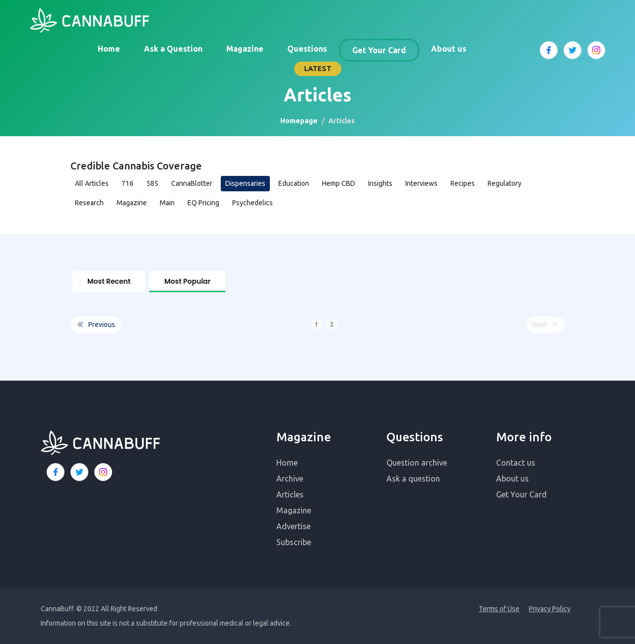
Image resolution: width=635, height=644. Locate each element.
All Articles (92, 183)
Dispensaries (245, 183)
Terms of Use (499, 608)
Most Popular (187, 281)
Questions (307, 48)
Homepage (299, 121)
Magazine (244, 48)
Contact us (515, 462)
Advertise (293, 525)
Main (167, 203)
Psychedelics (252, 203)
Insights (380, 183)
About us (448, 48)
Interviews (421, 183)
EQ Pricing (203, 203)
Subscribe (293, 541)
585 (152, 183)
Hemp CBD (338, 183)
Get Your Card (379, 50)
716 (127, 183)
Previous (95, 324)
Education (293, 183)
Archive (289, 478)
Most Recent (108, 281)
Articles (290, 493)
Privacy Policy (550, 608)
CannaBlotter (191, 183)
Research (89, 203)
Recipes (462, 183)
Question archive (416, 462)
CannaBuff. (58, 608)
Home (109, 48)
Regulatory (504, 183)
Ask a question (413, 478)
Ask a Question (173, 48)
